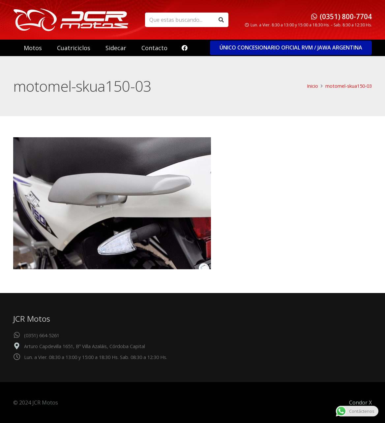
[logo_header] (71, 19)
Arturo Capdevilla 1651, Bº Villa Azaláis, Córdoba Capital (84, 346)
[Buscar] (221, 20)
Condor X (360, 402)
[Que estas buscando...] (186, 20)
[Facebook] (185, 48)
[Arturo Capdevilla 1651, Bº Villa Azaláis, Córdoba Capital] (18, 346)
